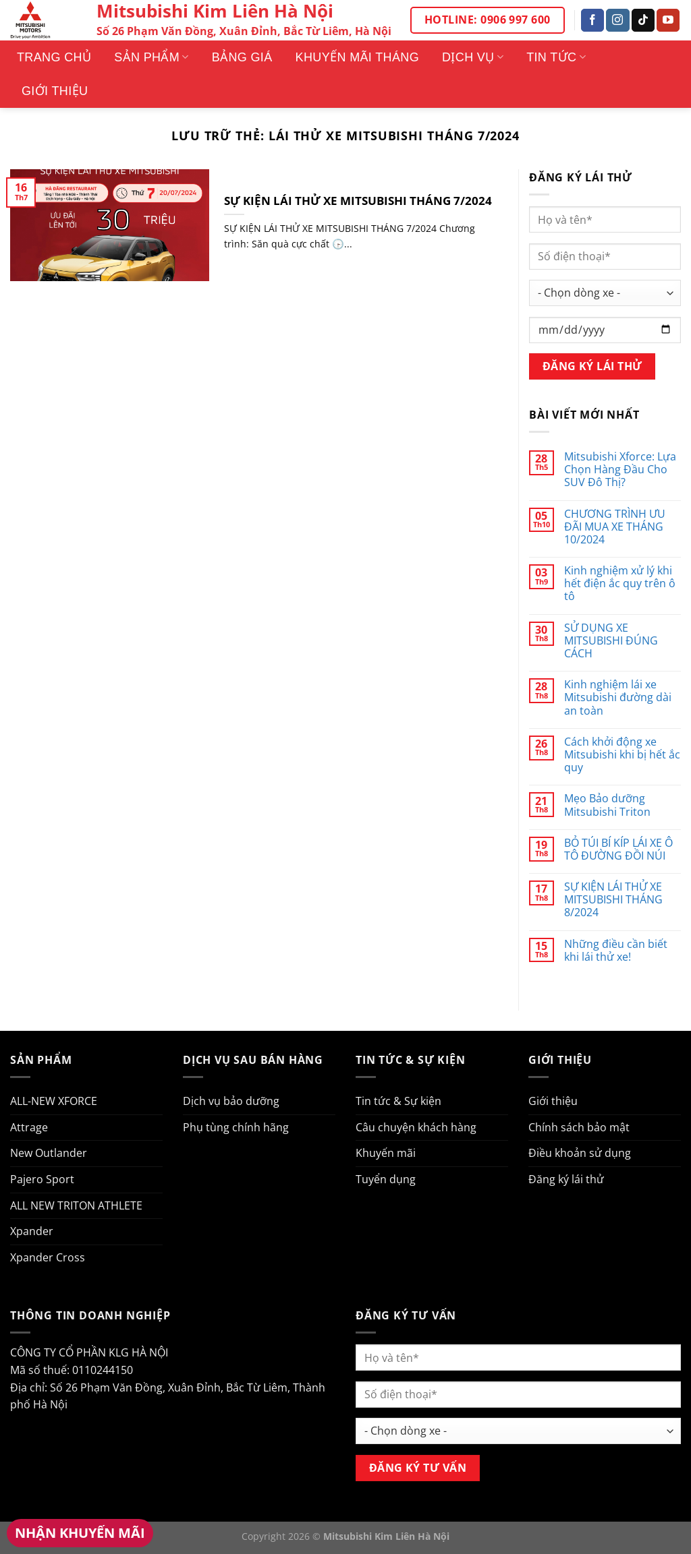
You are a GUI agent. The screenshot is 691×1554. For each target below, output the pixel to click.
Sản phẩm (151, 57)
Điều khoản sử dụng (579, 1152)
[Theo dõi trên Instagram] (617, 20)
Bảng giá (242, 57)
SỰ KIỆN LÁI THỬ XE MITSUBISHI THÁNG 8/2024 (613, 900)
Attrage (29, 1127)
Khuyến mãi (386, 1152)
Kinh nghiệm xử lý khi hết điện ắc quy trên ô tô (619, 583)
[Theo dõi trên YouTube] (668, 20)
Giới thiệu (55, 91)
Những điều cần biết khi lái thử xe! (615, 950)
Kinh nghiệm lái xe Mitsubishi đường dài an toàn (617, 697)
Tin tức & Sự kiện (398, 1101)
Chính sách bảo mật (579, 1127)
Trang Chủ (54, 57)
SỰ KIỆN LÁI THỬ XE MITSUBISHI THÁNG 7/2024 (358, 200)
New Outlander (48, 1152)
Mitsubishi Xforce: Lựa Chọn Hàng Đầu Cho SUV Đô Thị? (620, 469)
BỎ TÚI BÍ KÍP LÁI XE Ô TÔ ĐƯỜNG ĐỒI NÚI (618, 849)
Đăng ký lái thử (566, 1179)
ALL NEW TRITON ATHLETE (76, 1205)
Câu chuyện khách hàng (416, 1127)
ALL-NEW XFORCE (53, 1101)
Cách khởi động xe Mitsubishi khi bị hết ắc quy (622, 755)
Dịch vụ (472, 57)
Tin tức (556, 57)
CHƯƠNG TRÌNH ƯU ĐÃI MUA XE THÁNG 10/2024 (614, 527)
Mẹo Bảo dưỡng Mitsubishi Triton (607, 805)
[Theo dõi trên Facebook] (592, 20)
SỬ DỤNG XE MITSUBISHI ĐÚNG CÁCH (611, 641)
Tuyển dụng (386, 1179)
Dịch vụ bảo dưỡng (231, 1101)
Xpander (31, 1231)
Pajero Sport (42, 1179)
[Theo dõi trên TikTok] (643, 20)
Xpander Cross (47, 1257)
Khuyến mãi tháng (357, 57)
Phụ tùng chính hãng (236, 1127)
